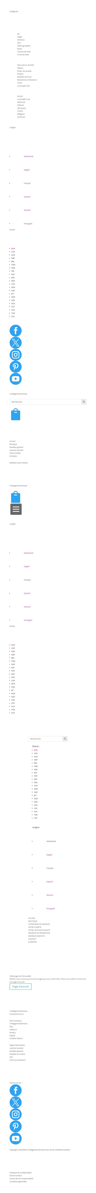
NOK (13, 297)
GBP (13, 258)
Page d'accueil (20, 986)
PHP (13, 274)
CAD (13, 290)
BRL (12, 261)
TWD (13, 264)
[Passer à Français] (21, 183)
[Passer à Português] (21, 223)
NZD (13, 300)
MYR (13, 287)
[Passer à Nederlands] (22, 156)
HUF (13, 310)
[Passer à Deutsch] (21, 210)
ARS (12, 277)
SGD (13, 303)
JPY (12, 294)
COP (13, 284)
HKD (13, 268)
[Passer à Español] (20, 196)
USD (13, 251)
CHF (13, 306)
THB (13, 313)
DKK (13, 281)
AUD (13, 255)
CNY (13, 316)
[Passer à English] (20, 170)
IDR (12, 271)
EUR (13, 248)
